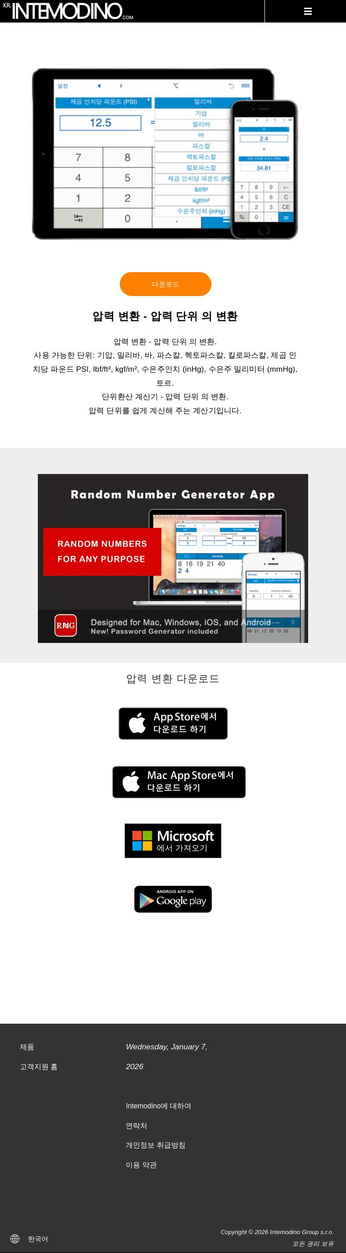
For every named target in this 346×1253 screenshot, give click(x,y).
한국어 (38, 1239)
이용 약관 (141, 1165)
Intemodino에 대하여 (158, 1106)
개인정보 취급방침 (155, 1145)
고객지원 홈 (39, 1067)
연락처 (136, 1126)
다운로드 (165, 284)
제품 (27, 1047)
